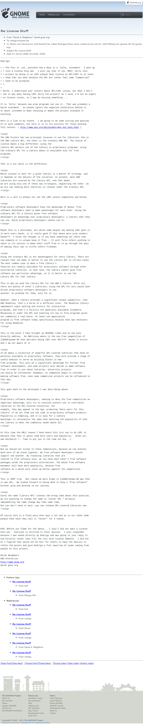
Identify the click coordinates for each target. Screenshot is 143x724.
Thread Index (59, 663)
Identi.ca (53, 710)
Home (42, 14)
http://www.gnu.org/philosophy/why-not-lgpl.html (49, 127)
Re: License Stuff (21, 581)
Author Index (87, 663)
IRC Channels (33, 708)
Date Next (17, 663)
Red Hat (31, 722)
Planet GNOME (56, 703)
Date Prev (6, 663)
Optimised (5, 722)
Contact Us (6, 708)
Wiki (30, 703)
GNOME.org (135, 2)
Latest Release (56, 701)
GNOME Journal (56, 706)
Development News (58, 708)
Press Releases (56, 698)
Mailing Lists (54, 14)
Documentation (34, 701)
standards (16, 722)
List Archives (68, 14)
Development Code (36, 713)
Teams (4, 703)
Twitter (53, 713)
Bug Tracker (33, 710)
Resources (33, 696)
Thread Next (44, 663)
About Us (6, 698)
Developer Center (35, 698)
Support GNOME (9, 706)
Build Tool (32, 716)
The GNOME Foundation (12, 710)
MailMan (47, 722)
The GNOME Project (11, 696)
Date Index (73, 663)
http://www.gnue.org (12, 562)
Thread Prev (31, 663)
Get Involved (7, 701)
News (52, 696)
